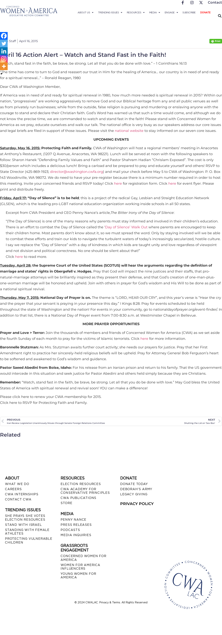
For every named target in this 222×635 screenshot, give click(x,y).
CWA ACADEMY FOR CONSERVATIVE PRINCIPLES (85, 491)
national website (129, 131)
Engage (171, 12)
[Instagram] (4, 59)
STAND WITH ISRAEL (23, 525)
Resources (136, 12)
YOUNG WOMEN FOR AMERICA (78, 575)
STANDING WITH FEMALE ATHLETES (27, 531)
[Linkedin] (4, 51)
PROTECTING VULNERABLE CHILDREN (28, 540)
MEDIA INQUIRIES (76, 535)
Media (154, 12)
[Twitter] (4, 43)
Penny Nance (73, 519)
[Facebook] (4, 36)
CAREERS (13, 489)
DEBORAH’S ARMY (136, 489)
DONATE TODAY (134, 484)
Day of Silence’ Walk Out (126, 227)
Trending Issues (110, 12)
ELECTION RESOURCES (81, 484)
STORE (66, 503)
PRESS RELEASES (76, 525)
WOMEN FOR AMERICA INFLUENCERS (80, 566)
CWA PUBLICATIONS (78, 498)
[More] (4, 66)
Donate (205, 12)
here (118, 183)
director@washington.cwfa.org (76, 172)
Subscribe (189, 12)
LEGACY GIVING (133, 494)
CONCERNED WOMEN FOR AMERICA (83, 557)
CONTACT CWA (18, 499)
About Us (85, 12)
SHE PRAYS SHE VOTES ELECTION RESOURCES (25, 517)
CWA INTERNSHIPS (21, 494)
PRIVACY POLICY (137, 503)
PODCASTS (70, 530)
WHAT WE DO (17, 484)
